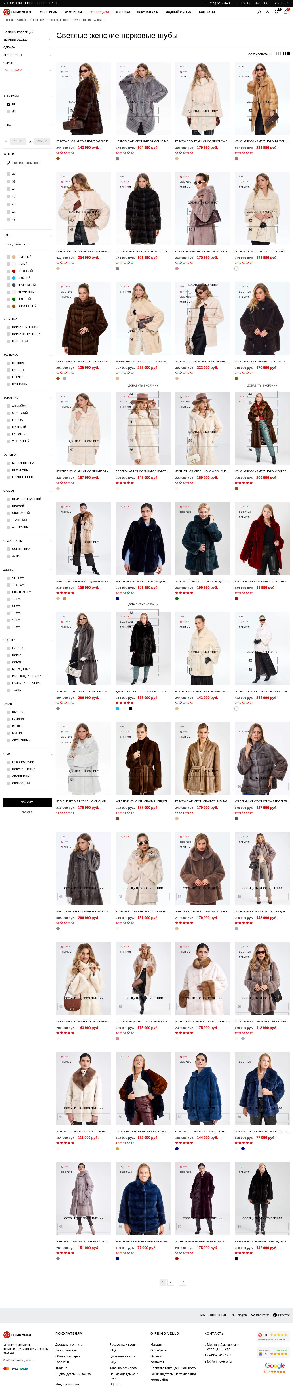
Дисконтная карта (122, 1356)
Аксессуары (12, 55)
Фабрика (123, 12)
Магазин (156, 1344)
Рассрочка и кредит (124, 1344)
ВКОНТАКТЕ (262, 3)
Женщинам (49, 12)
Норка (87, 19)
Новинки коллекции (18, 32)
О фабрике (158, 1350)
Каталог (22, 19)
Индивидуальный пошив (73, 1374)
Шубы (76, 19)
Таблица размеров (123, 1368)
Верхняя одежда (59, 19)
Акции (114, 1362)
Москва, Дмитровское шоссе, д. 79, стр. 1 (33, 3)
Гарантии (62, 1362)
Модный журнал (179, 12)
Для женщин (38, 19)
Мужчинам (73, 12)
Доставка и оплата (68, 1344)
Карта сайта (159, 1379)
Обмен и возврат (67, 1356)
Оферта (115, 1384)
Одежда (9, 47)
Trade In (61, 1368)
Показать (27, 802)
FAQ (113, 1350)
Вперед (182, 1282)
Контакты (207, 12)
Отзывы (156, 1356)
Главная (8, 19)
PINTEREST (282, 3)
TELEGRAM (243, 3)
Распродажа (99, 12)
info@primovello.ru (218, 1360)
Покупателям (148, 12)
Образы (8, 62)
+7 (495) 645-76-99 (218, 3)
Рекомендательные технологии (173, 1374)
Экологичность (66, 1350)
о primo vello (164, 1333)
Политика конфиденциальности (173, 1368)
